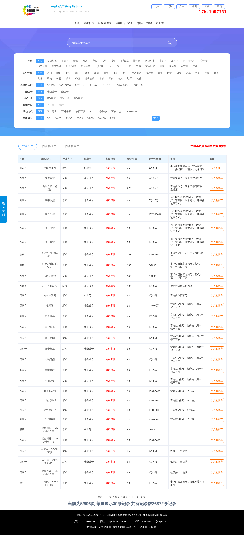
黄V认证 (51, 98)
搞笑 (120, 78)
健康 (115, 72)
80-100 (102, 118)
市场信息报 (50, 276)
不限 (40, 60)
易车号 (175, 60)
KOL (58, 73)
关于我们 (160, 23)
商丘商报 (50, 228)
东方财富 (150, 66)
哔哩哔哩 (71, 66)
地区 (129, 78)
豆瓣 (128, 66)
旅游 (207, 72)
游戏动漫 (89, 78)
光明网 (143, 527)
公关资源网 (105, 527)
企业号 (65, 91)
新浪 (75, 60)
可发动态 (116, 111)
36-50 (79, 118)
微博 (149, 23)
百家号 (65, 60)
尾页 (142, 497)
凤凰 (103, 60)
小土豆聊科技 (49, 286)
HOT (92, 111)
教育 (160, 72)
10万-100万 (123, 85)
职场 (216, 72)
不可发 (50, 104)
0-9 (49, 118)
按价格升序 (49, 146)
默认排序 (27, 146)
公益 (77, 78)
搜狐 (113, 60)
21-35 (69, 118)
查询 (155, 118)
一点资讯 (99, 66)
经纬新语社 (50, 409)
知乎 (119, 66)
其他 (195, 66)
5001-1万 (80, 85)
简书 (138, 66)
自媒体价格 (105, 23)
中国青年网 (119, 527)
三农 (110, 78)
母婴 (179, 72)
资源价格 (88, 23)
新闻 (96, 72)
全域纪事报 (50, 400)
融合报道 (50, 348)
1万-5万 (94, 85)
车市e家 (124, 60)
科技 (68, 72)
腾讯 (94, 60)
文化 (40, 78)
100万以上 (139, 85)
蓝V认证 (64, 98)
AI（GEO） (132, 111)
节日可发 (80, 111)
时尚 (169, 72)
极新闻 (49, 305)
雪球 (162, 66)
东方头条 (85, 66)
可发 (61, 104)
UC (111, 66)
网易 (85, 60)
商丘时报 (50, 214)
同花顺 (184, 66)
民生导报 (50, 177)
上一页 (107, 497)
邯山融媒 (50, 381)
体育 (58, 78)
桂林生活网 (50, 295)
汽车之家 (42, 66)
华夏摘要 (50, 316)
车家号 (163, 60)
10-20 (58, 118)
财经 (87, 72)
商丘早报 (50, 242)
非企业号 (52, 91)
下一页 (135, 497)
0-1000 (51, 85)
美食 (68, 78)
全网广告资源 (124, 23)
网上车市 (150, 60)
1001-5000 (65, 85)
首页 (77, 23)
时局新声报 (50, 391)
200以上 (114, 118)
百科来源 (66, 111)
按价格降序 (72, 146)
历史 (49, 78)
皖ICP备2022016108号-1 (90, 514)
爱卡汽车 (205, 60)
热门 (49, 72)
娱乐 (197, 72)
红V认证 (78, 98)
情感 (101, 78)
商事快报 (50, 200)
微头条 (103, 111)
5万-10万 (108, 85)
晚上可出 (52, 111)
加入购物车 (217, 167)
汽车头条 (57, 66)
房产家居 (136, 72)
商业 (77, 72)
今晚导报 (50, 359)
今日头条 (52, 60)
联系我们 (3, 209)
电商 (105, 72)
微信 (140, 23)
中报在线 (50, 370)
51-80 (90, 118)
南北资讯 (50, 327)
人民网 (152, 527)
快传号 (172, 66)
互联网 (149, 72)
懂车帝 (137, 60)
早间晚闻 (50, 419)
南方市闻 (50, 337)
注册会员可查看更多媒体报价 (208, 146)
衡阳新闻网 (50, 167)
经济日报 (131, 527)
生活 (124, 72)
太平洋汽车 (189, 60)
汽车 (188, 72)
